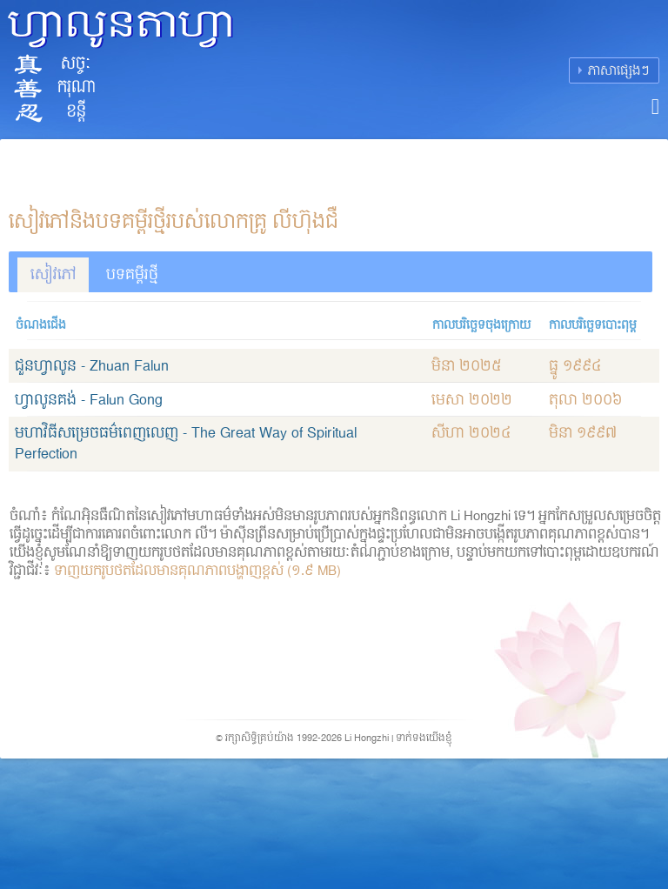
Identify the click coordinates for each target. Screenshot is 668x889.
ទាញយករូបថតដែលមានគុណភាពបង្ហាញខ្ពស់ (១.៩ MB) (197, 571)
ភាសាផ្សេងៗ (618, 70)
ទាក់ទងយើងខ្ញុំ (424, 738)
